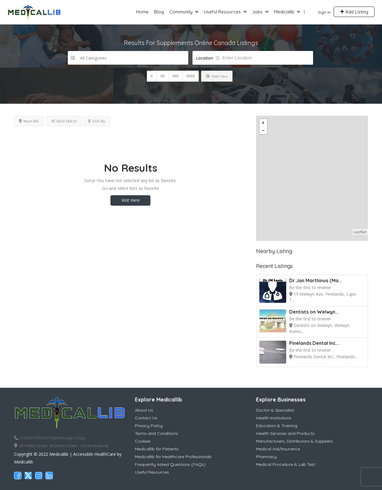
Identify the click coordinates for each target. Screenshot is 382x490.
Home (142, 12)
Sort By (96, 121)
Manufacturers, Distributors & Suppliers (294, 441)
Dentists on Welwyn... (314, 312)
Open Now (217, 76)
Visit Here (130, 200)
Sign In (324, 12)
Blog (159, 12)
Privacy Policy (149, 425)
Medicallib (284, 12)
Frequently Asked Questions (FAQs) (170, 464)
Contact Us (146, 418)
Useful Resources (222, 12)
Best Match (64, 121)
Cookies (143, 441)
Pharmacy (266, 456)
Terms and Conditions (156, 433)
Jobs (257, 12)
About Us (144, 410)
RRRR (191, 76)
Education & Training (276, 425)
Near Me (29, 121)
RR (163, 76)
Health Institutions (273, 418)
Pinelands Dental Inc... (314, 343)
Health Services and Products (285, 433)
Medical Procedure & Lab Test (285, 464)
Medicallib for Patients (156, 449)
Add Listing (354, 12)
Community (180, 12)
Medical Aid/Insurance (278, 449)
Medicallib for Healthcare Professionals (173, 456)
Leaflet (359, 232)
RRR (175, 76)
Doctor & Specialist (275, 410)
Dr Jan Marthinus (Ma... (315, 280)
